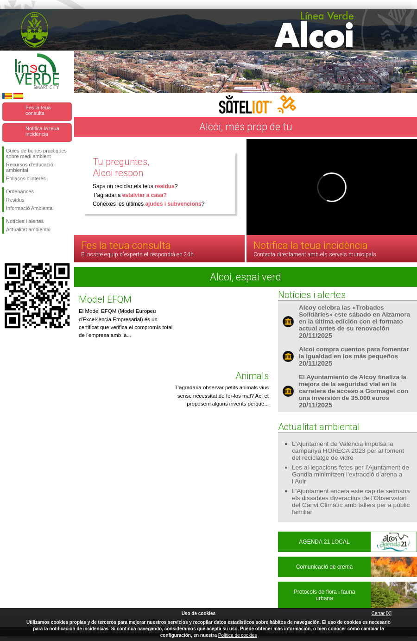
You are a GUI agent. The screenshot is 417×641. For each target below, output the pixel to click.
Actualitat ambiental (28, 229)
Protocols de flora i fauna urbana (324, 595)
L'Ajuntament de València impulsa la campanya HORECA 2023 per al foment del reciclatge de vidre (348, 450)
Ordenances (20, 191)
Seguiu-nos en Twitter (23, 248)
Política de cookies (237, 635)
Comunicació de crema (324, 567)
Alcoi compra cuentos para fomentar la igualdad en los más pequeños (354, 353)
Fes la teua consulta (38, 110)
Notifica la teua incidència (42, 131)
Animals (252, 375)
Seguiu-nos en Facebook (7, 248)
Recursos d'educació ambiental (29, 167)
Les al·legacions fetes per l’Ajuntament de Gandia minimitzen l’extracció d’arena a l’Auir (350, 474)
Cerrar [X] (382, 613)
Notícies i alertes (25, 221)
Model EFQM (105, 299)
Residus (15, 200)
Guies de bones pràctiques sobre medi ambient (36, 153)
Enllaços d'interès (26, 178)
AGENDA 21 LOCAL (324, 542)
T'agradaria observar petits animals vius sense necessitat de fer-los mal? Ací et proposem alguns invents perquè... (222, 395)
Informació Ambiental (30, 208)
